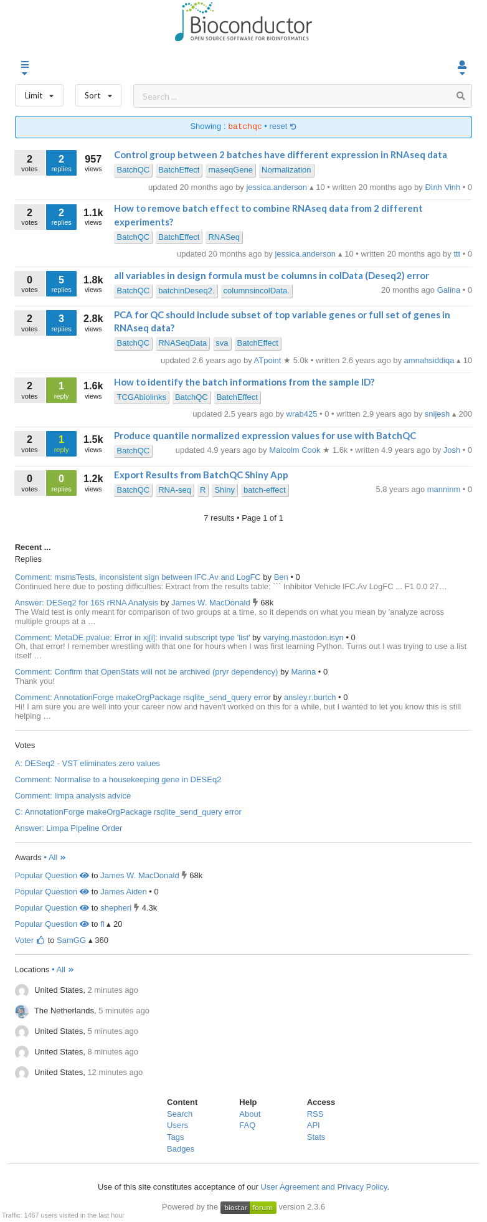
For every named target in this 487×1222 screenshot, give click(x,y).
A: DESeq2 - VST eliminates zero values (87, 763)
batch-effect (265, 490)
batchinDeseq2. (186, 290)
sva (221, 343)
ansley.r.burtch (311, 697)
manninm (445, 489)
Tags (175, 1137)
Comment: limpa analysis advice (73, 795)
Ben (282, 577)
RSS (315, 1114)
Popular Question (52, 875)
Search (179, 1114)
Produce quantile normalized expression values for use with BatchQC (265, 435)
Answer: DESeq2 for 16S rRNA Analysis (87, 602)
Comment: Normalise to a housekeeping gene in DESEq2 (118, 779)
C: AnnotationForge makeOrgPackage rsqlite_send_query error (128, 812)
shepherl (115, 907)
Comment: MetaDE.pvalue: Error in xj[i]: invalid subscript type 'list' (132, 637)
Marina (304, 671)
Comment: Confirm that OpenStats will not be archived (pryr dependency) (146, 671)
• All (55, 857)
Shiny (224, 490)
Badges (180, 1148)
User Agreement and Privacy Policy (324, 1186)
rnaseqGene (230, 169)
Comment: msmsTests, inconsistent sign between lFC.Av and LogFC (138, 577)
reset (283, 126)
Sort (98, 92)
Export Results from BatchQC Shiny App (201, 474)
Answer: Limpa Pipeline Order (69, 828)
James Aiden (123, 891)
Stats (316, 1137)
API (313, 1125)
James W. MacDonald (211, 602)
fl (102, 924)
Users (177, 1125)
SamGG (71, 940)
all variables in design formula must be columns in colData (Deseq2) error (271, 275)
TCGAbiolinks (141, 397)
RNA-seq (174, 490)
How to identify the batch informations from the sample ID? (244, 381)
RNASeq (224, 237)
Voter (30, 940)
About (249, 1114)
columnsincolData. (257, 290)
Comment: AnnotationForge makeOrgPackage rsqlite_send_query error (143, 697)
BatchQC (132, 169)
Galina (450, 290)
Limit (39, 92)
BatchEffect (178, 169)
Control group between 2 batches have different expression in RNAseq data (280, 154)
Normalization (286, 169)
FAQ (247, 1125)
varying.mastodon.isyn (304, 637)
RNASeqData (182, 343)
